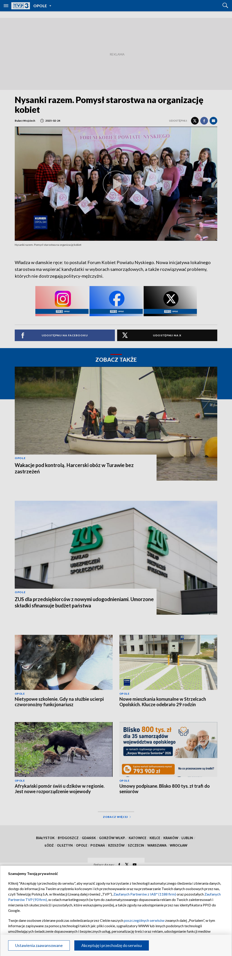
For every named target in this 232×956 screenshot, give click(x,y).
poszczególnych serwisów (144, 920)
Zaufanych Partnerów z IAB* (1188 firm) (144, 894)
